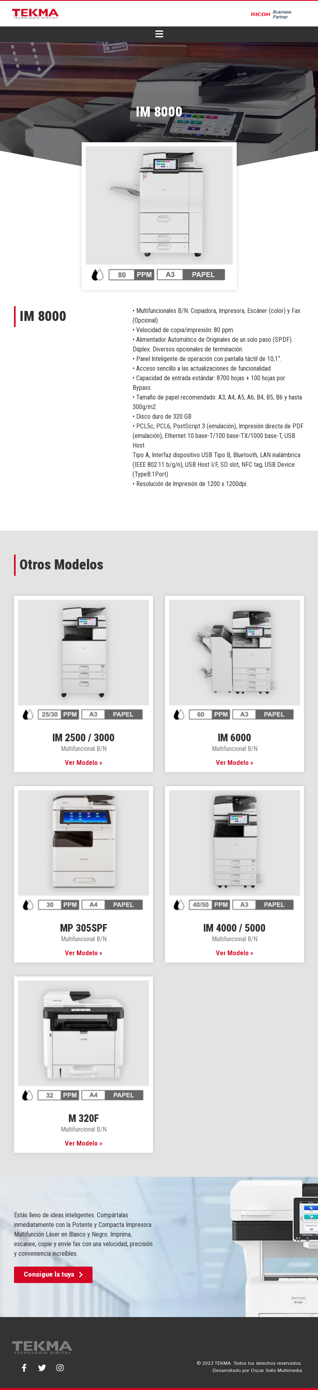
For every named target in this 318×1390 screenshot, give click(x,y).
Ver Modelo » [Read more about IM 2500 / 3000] (84, 763)
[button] (53, 1275)
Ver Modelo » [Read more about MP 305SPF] (84, 953)
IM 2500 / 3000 (83, 738)
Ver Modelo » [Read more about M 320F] (84, 1143)
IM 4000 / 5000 (234, 928)
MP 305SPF (83, 928)
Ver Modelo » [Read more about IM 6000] (235, 763)
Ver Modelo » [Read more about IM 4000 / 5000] (235, 953)
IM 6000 (234, 738)
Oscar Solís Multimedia (276, 1370)
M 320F (83, 1118)
